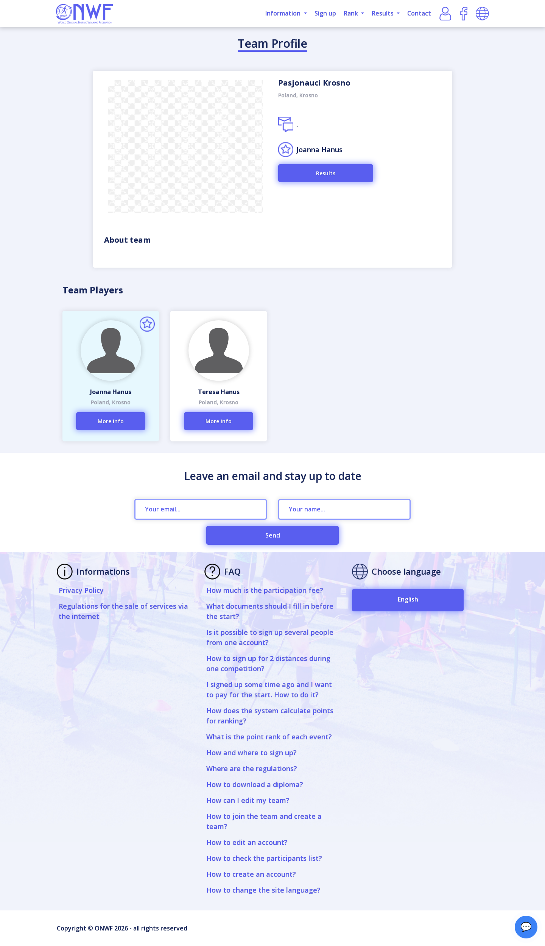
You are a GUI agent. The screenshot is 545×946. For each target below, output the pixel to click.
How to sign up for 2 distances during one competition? (268, 663)
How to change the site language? (263, 890)
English (408, 599)
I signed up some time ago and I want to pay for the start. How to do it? (269, 689)
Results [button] (383, 13)
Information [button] (283, 13)
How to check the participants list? (264, 858)
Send (272, 535)
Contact (419, 13)
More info (111, 421)
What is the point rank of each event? (269, 736)
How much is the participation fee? (264, 590)
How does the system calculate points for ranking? (269, 715)
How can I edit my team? (248, 800)
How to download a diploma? (254, 784)
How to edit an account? (247, 842)
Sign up (325, 13)
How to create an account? (251, 874)
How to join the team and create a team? (264, 821)
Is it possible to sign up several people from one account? (269, 637)
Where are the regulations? (251, 768)
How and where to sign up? (251, 752)
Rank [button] (352, 13)
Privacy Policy (81, 590)
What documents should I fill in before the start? (269, 611)
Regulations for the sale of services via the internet (123, 611)
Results (325, 173)
